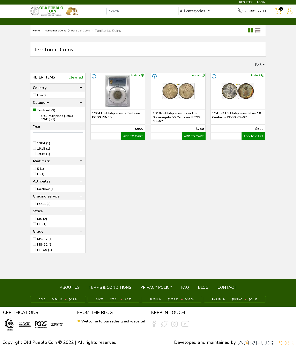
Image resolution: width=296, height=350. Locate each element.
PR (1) (41, 229)
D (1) (40, 179)
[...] (148, 14)
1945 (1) (43, 159)
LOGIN (257, 3)
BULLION (43, 26)
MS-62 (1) (45, 250)
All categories (198, 14)
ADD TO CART (130, 153)
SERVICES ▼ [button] (198, 26)
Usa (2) (42, 101)
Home (37, 35)
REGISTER (239, 3)
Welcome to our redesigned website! (110, 324)
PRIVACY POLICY (156, 289)
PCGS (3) (44, 209)
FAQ (185, 289)
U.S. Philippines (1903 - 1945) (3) (58, 123)
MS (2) (42, 224)
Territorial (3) (46, 116)
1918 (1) (43, 154)
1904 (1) (43, 148)
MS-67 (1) (45, 244)
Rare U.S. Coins (95, 35)
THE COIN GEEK (163, 26)
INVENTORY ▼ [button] (74, 26)
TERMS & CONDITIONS (110, 289)
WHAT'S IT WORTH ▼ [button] (118, 26)
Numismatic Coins (62, 35)
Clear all (75, 83)
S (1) (40, 174)
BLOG (203, 289)
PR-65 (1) (44, 255)
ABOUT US (70, 289)
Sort (256, 69)
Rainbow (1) (46, 194)
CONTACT (251, 26)
